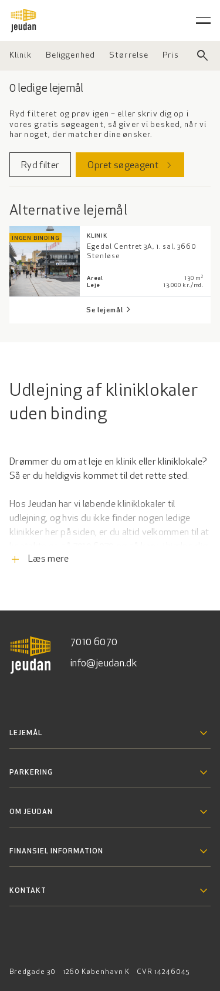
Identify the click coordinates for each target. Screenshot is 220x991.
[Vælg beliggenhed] (70, 56)
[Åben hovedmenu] (203, 21)
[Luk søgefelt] (202, 56)
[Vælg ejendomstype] (20, 56)
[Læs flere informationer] (110, 531)
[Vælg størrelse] (128, 56)
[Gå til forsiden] (23, 20)
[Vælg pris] (170, 56)
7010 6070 (93, 642)
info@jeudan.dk (103, 663)
